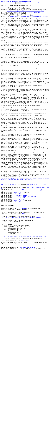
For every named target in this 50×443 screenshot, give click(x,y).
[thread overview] (34, 14)
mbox (23, 255)
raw (32, 17)
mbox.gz (38, 224)
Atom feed (44, 3)
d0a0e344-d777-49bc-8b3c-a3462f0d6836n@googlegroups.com (28, 19)
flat (28, 224)
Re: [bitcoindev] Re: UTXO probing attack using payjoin (25, 13)
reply (14, 220)
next (2, 220)
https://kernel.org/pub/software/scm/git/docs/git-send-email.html (24, 282)
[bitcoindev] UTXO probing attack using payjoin (28, 227)
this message (23, 248)
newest (44, 220)
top (2, 225)
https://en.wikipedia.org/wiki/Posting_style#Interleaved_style (23, 259)
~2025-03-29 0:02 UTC (34, 220)
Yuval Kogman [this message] (27, 235)
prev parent (8, 220)
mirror (37, 3)
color (31, 3)
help (25, 3)
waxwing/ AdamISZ (21, 233)
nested (32, 224)
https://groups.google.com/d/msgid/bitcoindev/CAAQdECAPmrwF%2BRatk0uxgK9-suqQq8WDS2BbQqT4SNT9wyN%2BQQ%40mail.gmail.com (25, 214)
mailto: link (25, 287)
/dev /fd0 (18, 232)
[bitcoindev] (18, 230)
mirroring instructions (27, 294)
